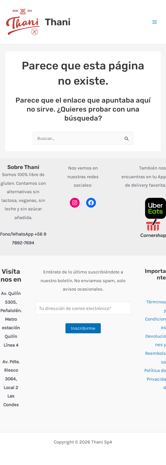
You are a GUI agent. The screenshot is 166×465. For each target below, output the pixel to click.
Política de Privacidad (155, 379)
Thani (58, 22)
